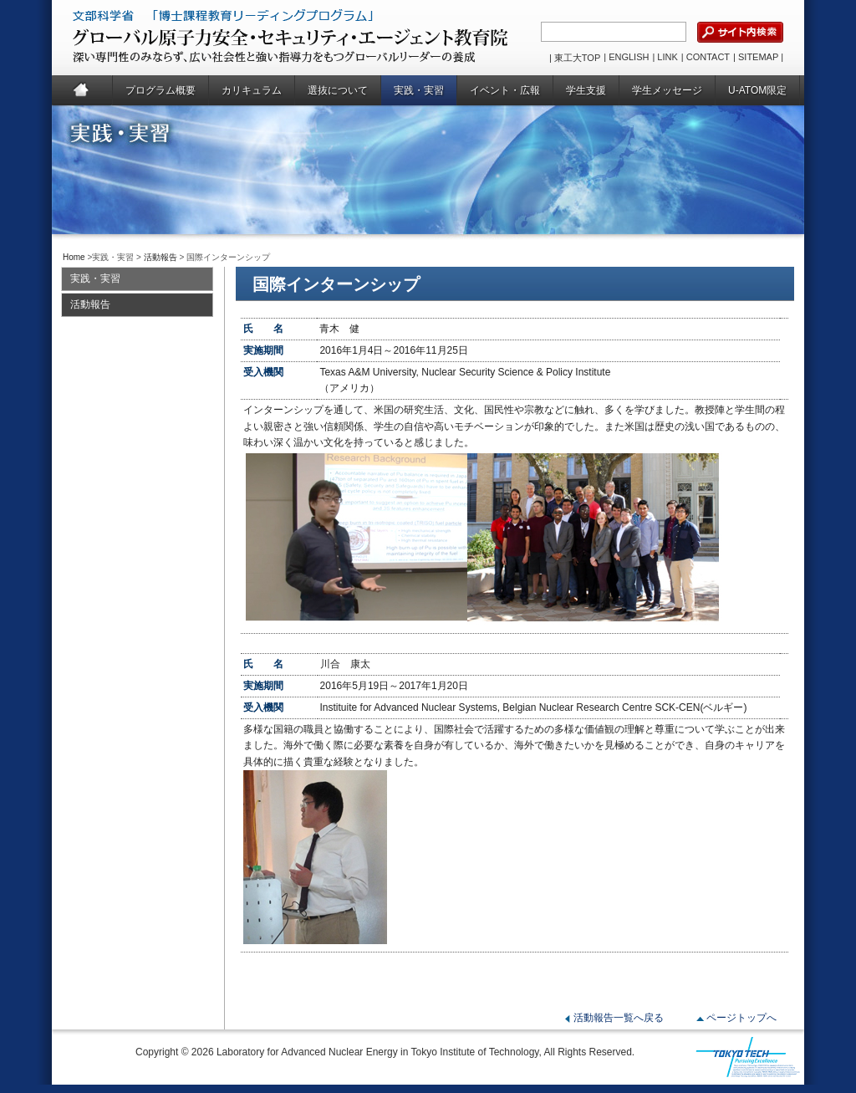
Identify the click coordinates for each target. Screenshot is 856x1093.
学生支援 (586, 90)
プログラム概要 (160, 90)
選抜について (338, 90)
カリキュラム (252, 90)
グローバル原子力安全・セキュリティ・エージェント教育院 (249, 37)
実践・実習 (419, 90)
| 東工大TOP (574, 58)
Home (82, 90)
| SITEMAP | (758, 57)
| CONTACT (705, 57)
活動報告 (160, 257)
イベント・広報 (505, 90)
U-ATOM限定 (757, 90)
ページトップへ (741, 1018)
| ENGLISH (626, 57)
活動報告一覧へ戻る (618, 1018)
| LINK (664, 57)
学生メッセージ (667, 90)
